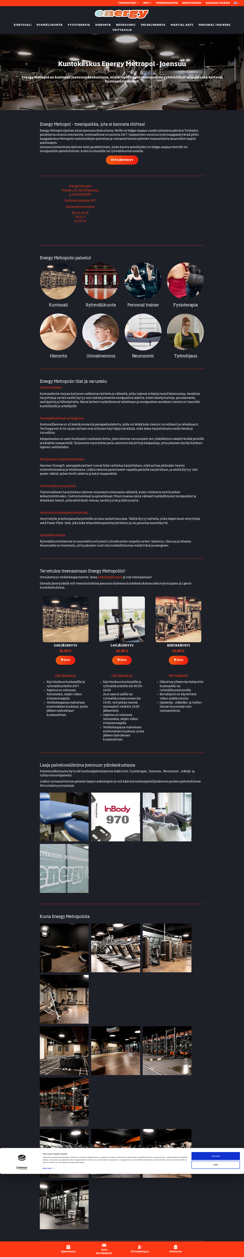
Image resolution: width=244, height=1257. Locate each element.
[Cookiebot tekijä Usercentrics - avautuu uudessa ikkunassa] (22, 1251)
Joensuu (82, 1168)
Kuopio (81, 1187)
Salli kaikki (216, 1239)
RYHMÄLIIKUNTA (50, 25)
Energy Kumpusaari (53, 1072)
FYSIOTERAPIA (79, 25)
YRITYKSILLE (122, 30)
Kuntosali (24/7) (135, 1168)
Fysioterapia (185, 305)
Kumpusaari (84, 1191)
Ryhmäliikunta (101, 305)
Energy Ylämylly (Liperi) (56, 1057)
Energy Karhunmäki (53, 1044)
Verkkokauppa (167, 3)
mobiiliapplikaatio (110, 577)
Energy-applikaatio (186, 1185)
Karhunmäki (84, 1172)
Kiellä (216, 1248)
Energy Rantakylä (52, 1051)
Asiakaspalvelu (183, 1197)
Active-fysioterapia (138, 1209)
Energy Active (134, 1189)
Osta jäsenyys (122, 160)
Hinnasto (179, 1189)
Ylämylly (88, 1201)
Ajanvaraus (181, 1180)
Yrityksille (132, 1218)
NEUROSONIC (126, 25)
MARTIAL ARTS (182, 25)
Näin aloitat (181, 1172)
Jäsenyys (179, 1176)
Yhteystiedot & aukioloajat (191, 1168)
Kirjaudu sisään (218, 3)
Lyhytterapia (134, 1213)
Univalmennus (100, 356)
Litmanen (83, 1195)
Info (147, 3)
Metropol (82, 1176)
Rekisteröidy (191, 3)
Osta (65, 660)
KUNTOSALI (23, 25)
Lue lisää (106, 1113)
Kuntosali (58, 305)
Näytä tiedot (47, 1251)
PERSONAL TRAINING (214, 25)
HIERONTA (103, 25)
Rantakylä (83, 1180)
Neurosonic (143, 356)
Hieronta (58, 356)
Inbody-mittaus (135, 1205)
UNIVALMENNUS (153, 25)
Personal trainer (143, 305)
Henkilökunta (182, 1193)
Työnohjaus (185, 356)
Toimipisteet (128, 3)
